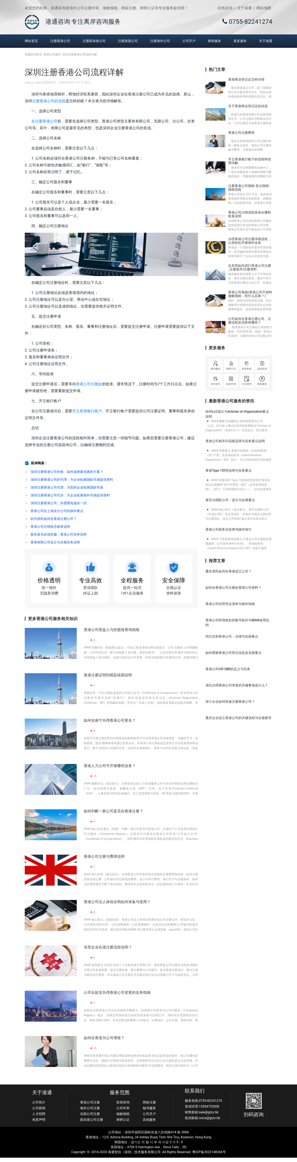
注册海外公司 (160, 41)
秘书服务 (149, 1112)
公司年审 (123, 1112)
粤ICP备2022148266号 (209, 1156)
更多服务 (240, 41)
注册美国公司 (128, 41)
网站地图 (263, 8)
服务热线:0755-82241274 (203, 1105)
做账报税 (123, 1118)
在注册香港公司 (44, 121)
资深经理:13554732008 (202, 1111)
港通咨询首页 (33, 54)
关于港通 (244, 8)
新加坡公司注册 (91, 1124)
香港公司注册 (90, 1106)
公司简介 (38, 1106)
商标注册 (149, 1106)
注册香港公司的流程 (49, 101)
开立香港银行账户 (87, 411)
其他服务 (149, 1124)
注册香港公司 (60, 41)
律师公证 (123, 1124)
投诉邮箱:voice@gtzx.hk (202, 1122)
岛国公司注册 (90, 1118)
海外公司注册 (90, 1112)
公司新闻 (38, 1112)
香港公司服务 (53, 54)
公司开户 (189, 41)
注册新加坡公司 (94, 41)
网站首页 (31, 41)
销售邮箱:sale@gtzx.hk (201, 1116)
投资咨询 (123, 1106)
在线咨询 (225, 8)
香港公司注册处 (89, 384)
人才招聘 (38, 1118)
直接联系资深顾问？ (185, 82)
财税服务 (214, 41)
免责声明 (38, 1124)
